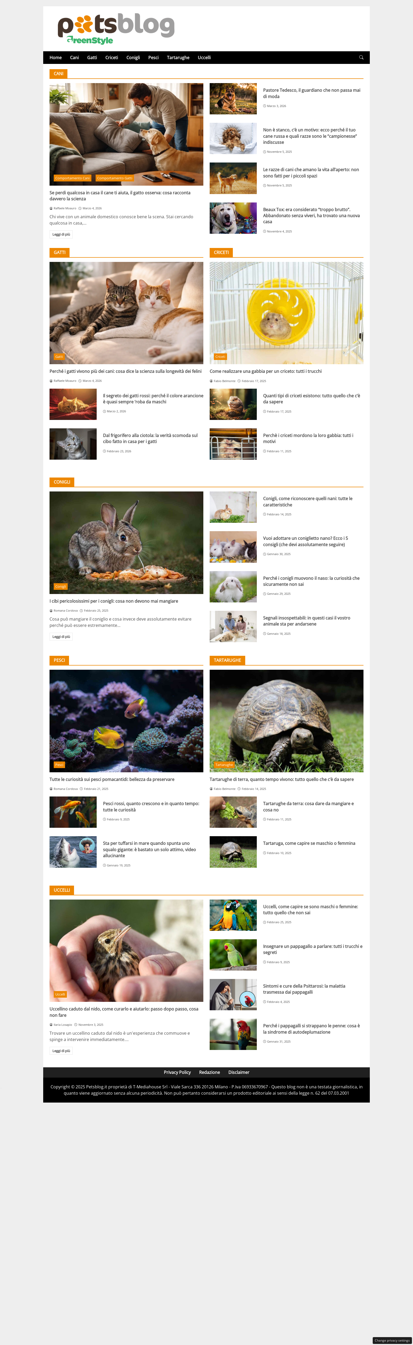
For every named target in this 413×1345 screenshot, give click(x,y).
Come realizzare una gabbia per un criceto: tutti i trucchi (266, 371)
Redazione (209, 1072)
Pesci (153, 57)
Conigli (133, 57)
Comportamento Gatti (114, 178)
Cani (74, 57)
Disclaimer (238, 1072)
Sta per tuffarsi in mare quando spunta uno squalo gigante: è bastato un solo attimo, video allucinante (149, 849)
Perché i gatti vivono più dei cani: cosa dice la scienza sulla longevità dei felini (125, 371)
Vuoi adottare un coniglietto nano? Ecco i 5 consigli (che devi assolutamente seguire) (305, 541)
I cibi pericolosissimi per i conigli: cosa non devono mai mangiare (114, 601)
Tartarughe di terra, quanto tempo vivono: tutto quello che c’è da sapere (282, 779)
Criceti (111, 57)
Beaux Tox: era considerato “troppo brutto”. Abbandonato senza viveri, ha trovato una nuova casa (311, 216)
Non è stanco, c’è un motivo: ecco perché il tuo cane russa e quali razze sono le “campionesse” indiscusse (310, 136)
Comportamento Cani (72, 178)
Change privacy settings (392, 1340)
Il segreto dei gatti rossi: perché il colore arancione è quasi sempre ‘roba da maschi (153, 399)
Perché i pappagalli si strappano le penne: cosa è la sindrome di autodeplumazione (311, 1029)
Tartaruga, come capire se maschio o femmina (309, 843)
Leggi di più (61, 234)
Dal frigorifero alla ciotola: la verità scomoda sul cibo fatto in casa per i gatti (150, 438)
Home (56, 57)
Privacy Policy (177, 1072)
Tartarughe (178, 57)
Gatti (92, 57)
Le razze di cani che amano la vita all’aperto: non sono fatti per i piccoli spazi (311, 173)
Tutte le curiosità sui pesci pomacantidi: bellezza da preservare (112, 779)
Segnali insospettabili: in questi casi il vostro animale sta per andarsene (306, 621)
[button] (361, 57)
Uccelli (204, 57)
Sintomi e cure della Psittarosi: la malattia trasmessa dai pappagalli (304, 989)
